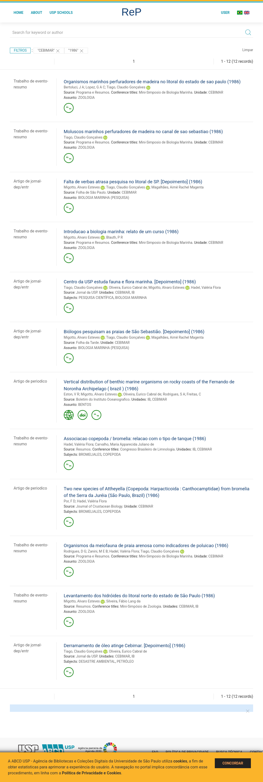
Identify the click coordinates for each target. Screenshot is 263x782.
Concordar (232, 763)
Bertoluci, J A (74, 87)
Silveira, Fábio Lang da (123, 601)
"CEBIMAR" (49, 50)
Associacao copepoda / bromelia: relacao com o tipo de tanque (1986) (135, 438)
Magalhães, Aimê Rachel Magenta (177, 187)
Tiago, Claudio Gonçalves (126, 87)
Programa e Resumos (92, 92)
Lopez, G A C (95, 87)
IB (133, 292)
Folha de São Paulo (91, 192)
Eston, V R (71, 394)
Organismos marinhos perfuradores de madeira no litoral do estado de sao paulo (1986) (152, 81)
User (225, 13)
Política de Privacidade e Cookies (91, 773)
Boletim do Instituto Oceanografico (103, 399)
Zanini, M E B (98, 551)
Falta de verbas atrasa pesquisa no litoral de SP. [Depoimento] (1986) (133, 181)
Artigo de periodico (30, 381)
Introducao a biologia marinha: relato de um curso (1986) (121, 231)
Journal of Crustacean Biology (99, 506)
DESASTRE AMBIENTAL (97, 661)
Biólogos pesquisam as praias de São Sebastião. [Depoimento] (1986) (134, 331)
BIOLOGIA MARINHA (131, 298)
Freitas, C (194, 394)
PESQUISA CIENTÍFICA (96, 298)
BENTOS (84, 405)
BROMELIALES (90, 454)
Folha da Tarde (87, 343)
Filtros (20, 50)
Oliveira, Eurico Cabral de (128, 287)
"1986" (76, 50)
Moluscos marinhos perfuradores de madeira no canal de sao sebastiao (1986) (143, 131)
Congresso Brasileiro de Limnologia (147, 449)
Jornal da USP (86, 292)
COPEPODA (112, 454)
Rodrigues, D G (75, 551)
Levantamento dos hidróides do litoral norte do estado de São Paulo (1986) (139, 595)
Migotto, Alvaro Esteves (82, 187)
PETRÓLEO (125, 661)
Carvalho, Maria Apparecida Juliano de (124, 444)
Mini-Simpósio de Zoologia (140, 606)
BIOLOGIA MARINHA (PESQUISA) (103, 198)
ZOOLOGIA (86, 98)
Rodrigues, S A (174, 394)
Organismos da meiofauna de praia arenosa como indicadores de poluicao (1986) (146, 545)
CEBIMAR (215, 92)
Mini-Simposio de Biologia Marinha (165, 92)
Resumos (83, 449)
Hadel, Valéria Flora (206, 287)
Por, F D (69, 501)
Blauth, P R (114, 237)
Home (18, 13)
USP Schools (61, 13)
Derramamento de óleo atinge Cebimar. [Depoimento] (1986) (124, 645)
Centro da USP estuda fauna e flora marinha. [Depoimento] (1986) (130, 281)
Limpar (247, 50)
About (36, 13)
